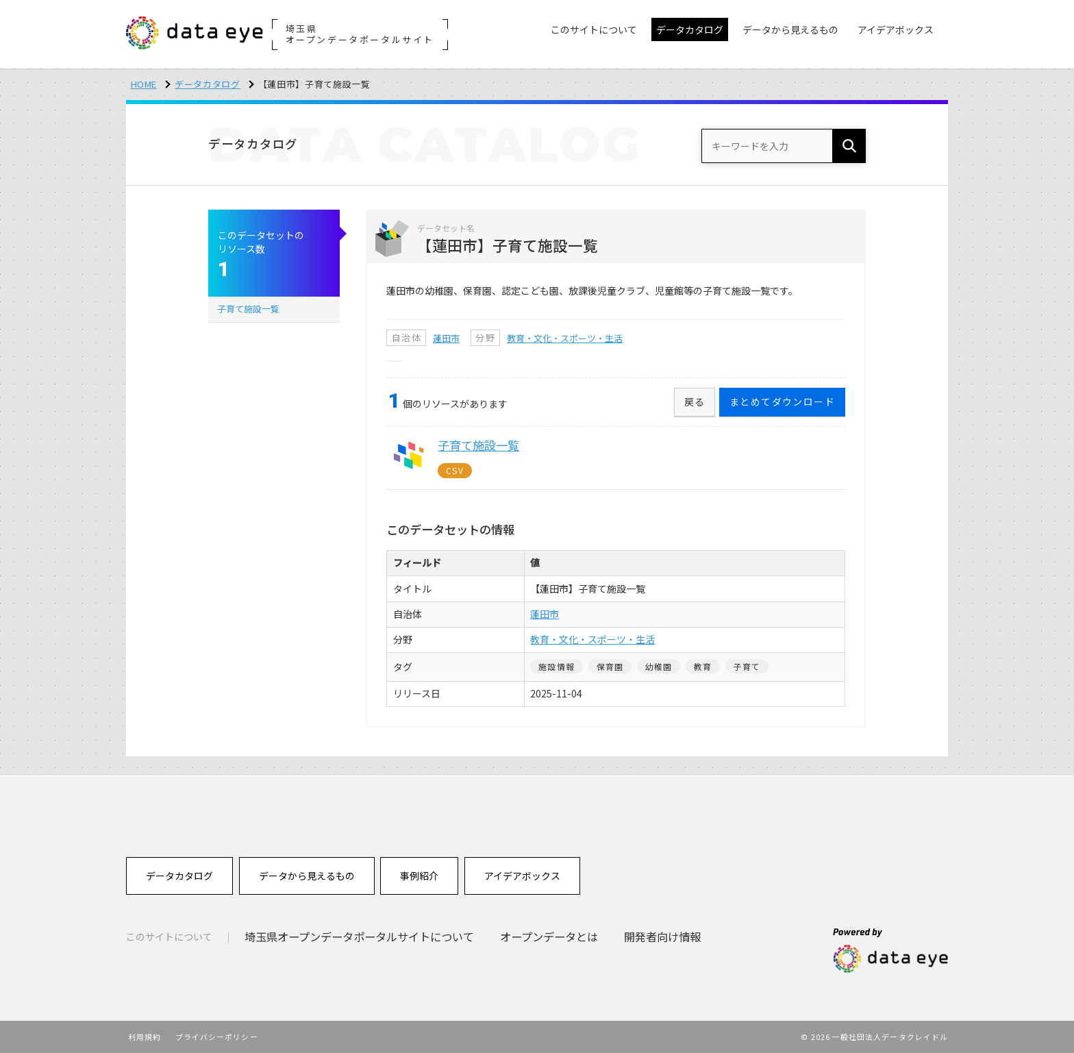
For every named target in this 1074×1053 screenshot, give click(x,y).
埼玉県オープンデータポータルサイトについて (359, 936)
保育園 (610, 666)
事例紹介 (419, 875)
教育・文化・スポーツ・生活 (565, 338)
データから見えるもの (307, 875)
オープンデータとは (549, 936)
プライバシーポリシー (216, 1036)
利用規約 (144, 1036)
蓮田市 (446, 338)
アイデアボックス (522, 875)
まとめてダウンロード (782, 401)
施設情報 (556, 666)
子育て (747, 666)
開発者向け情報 (662, 936)
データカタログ (207, 83)
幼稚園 (659, 666)
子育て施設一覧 (248, 308)
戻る (694, 401)
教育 (703, 666)
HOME (144, 83)
